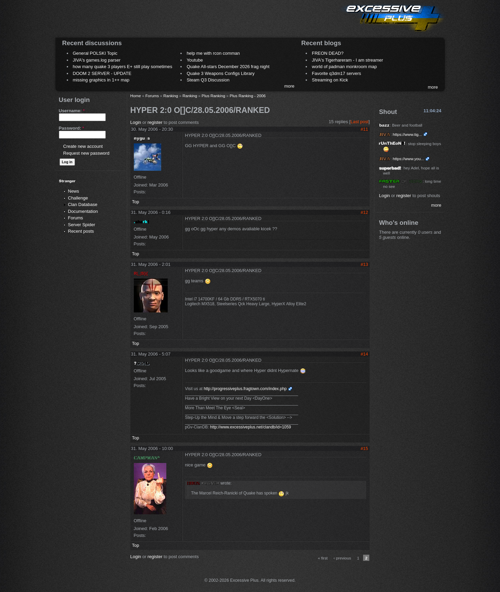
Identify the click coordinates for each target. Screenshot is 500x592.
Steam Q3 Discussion (208, 79)
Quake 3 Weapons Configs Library (220, 73)
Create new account (83, 146)
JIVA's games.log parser (97, 60)
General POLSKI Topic (95, 53)
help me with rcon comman (213, 53)
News (73, 191)
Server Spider (81, 224)
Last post (359, 121)
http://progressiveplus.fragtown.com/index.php (245, 388)
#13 (364, 264)
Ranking (170, 95)
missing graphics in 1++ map (101, 79)
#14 (364, 354)
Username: (72, 110)
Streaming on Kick (330, 79)
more (289, 86)
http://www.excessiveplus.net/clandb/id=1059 (250, 427)
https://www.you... (408, 158)
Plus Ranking (213, 95)
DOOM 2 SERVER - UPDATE (102, 73)
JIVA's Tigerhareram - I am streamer (347, 60)
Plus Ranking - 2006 (248, 95)
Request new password (86, 153)
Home (135, 95)
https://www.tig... (407, 134)
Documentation (83, 211)
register (155, 122)
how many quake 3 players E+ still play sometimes (122, 66)
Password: (71, 128)
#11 (364, 129)
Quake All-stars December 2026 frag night (228, 66)
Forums (75, 217)
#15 (364, 448)
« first (323, 558)
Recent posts (81, 231)
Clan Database (83, 204)
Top (135, 201)
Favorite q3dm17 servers (336, 73)
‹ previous (342, 558)
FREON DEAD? (327, 53)
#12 (364, 212)
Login (135, 122)
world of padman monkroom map (344, 66)
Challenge (78, 198)
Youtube (195, 60)
